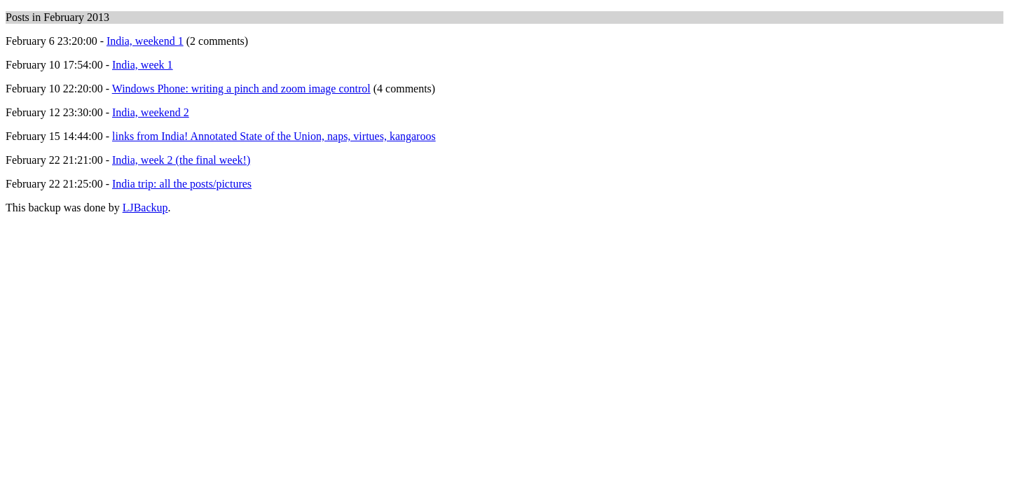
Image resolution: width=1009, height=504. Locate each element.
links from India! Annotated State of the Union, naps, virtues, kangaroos (274, 136)
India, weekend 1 (145, 41)
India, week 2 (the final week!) (181, 160)
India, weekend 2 (150, 112)
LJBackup (145, 208)
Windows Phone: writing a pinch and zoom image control (241, 88)
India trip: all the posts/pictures (182, 184)
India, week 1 (142, 65)
